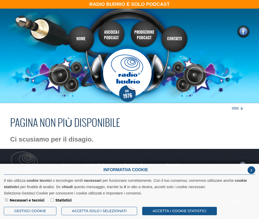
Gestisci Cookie (30, 211)
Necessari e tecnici (27, 200)
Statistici (63, 200)
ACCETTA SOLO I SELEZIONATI (99, 211)
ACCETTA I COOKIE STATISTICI (179, 211)
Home (235, 108)
